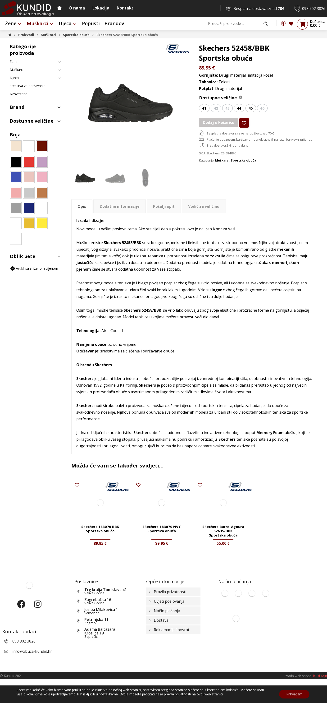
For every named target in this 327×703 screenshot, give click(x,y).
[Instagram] (37, 632)
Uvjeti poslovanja (166, 626)
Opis (81, 207)
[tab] (81, 207)
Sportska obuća (243, 168)
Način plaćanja (164, 636)
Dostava (158, 647)
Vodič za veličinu (203, 207)
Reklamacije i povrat (168, 657)
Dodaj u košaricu (218, 128)
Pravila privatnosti (167, 616)
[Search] (265, 23)
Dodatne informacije (120, 207)
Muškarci (222, 168)
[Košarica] (302, 24)
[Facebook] (21, 632)
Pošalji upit (164, 207)
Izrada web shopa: (298, 699)
